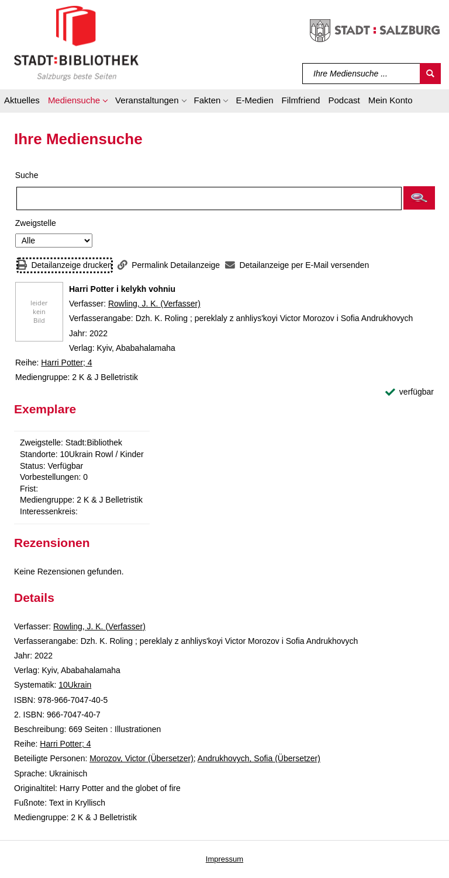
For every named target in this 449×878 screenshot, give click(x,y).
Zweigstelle (35, 223)
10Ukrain (74, 684)
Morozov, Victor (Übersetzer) (141, 758)
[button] (77, 102)
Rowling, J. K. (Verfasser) (154, 303)
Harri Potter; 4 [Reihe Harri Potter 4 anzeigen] (66, 362)
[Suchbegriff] (361, 73)
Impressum (224, 859)
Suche (27, 175)
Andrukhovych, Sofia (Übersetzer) (259, 758)
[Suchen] (430, 73)
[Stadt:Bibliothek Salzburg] (76, 42)
